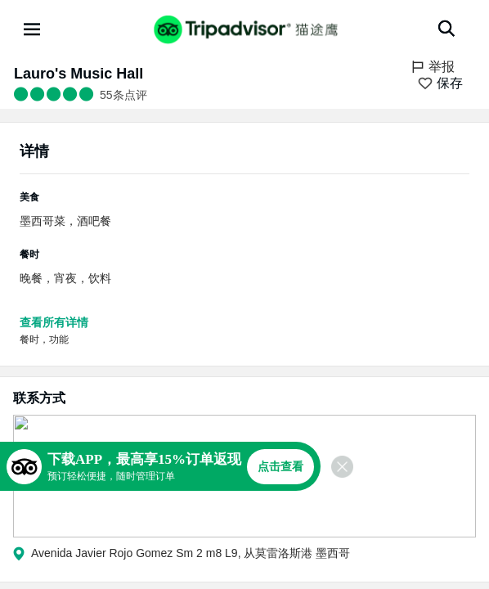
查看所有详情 (54, 322)
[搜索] (446, 28)
